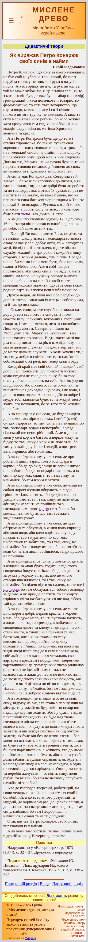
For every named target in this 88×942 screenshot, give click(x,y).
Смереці (30, 938)
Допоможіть (57, 896)
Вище (45, 883)
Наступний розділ (67, 883)
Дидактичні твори (44, 46)
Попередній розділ (21, 883)
